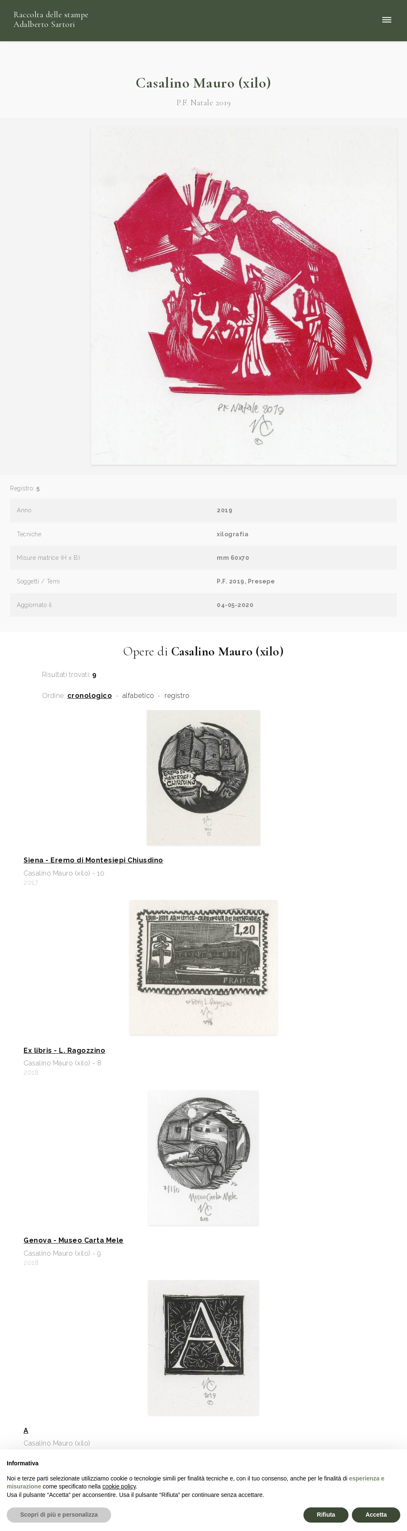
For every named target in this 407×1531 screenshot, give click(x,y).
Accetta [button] (376, 1514)
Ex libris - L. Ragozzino (64, 1050)
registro (177, 696)
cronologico (89, 696)
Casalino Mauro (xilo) (203, 83)
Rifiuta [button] (326, 1514)
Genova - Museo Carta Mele (74, 1240)
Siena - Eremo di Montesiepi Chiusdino (93, 860)
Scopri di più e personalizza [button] (59, 1514)
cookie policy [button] (119, 1486)
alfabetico (138, 696)
